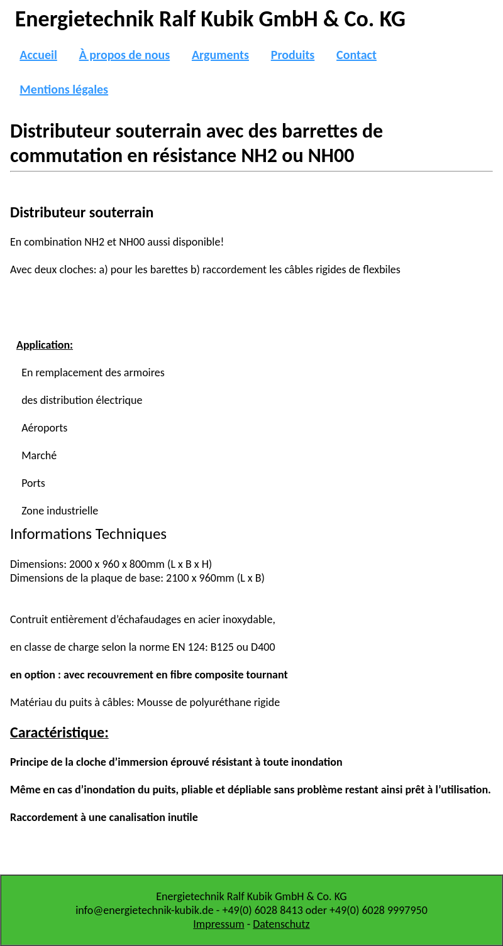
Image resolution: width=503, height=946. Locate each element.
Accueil (38, 54)
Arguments (220, 54)
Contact (356, 54)
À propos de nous (124, 54)
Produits (293, 54)
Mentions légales (63, 89)
